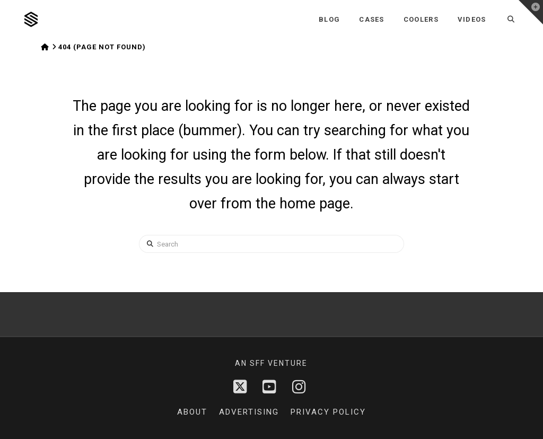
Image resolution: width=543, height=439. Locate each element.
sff (257, 363)
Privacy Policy (328, 412)
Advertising (249, 412)
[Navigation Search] (511, 19)
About (192, 412)
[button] (531, 12)
